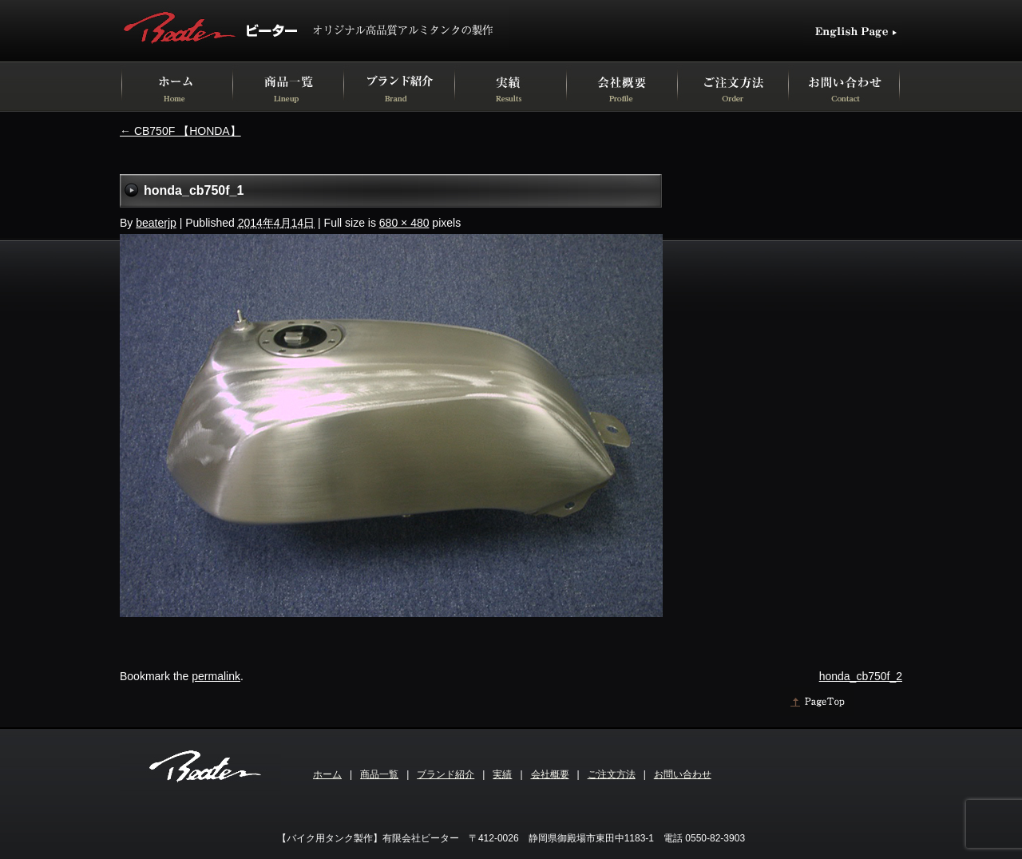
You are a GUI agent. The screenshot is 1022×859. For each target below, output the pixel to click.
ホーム (327, 774)
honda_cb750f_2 (860, 676)
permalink (216, 676)
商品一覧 (379, 774)
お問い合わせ (682, 774)
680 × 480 (404, 222)
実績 (502, 774)
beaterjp (156, 222)
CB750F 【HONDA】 (180, 131)
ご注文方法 (612, 774)
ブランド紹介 (445, 774)
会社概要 (550, 774)
